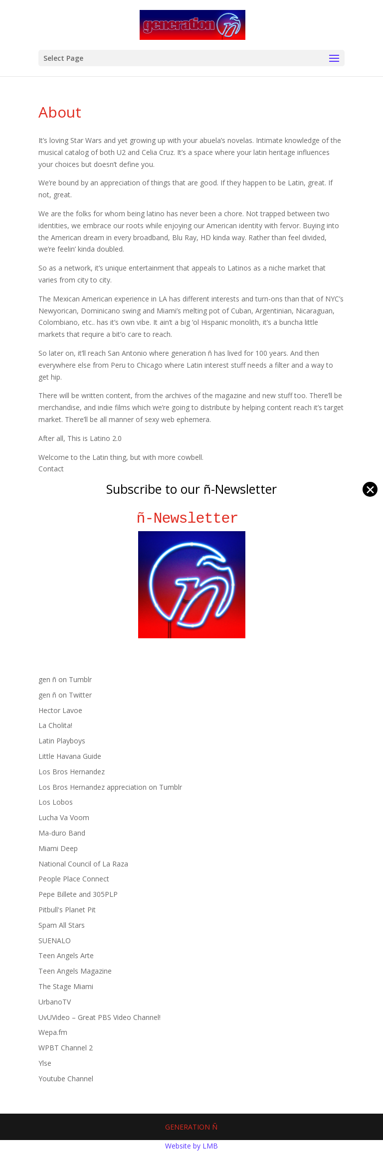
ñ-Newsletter (192, 518)
